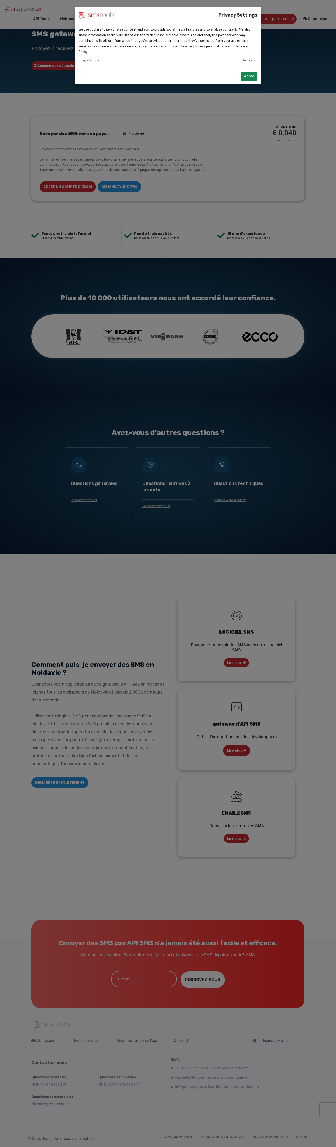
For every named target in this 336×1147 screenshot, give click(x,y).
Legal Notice (90, 60)
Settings (248, 60)
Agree (249, 76)
